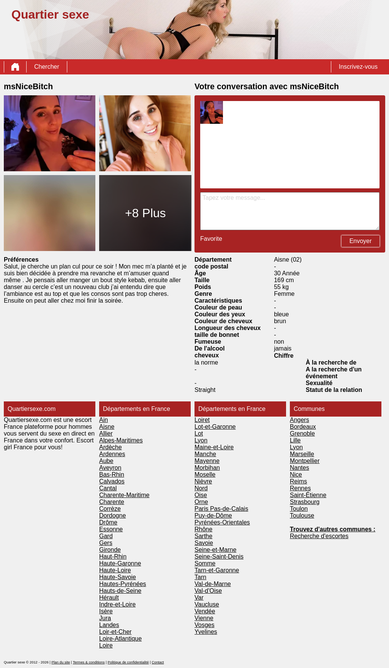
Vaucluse (206, 604)
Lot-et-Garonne (215, 426)
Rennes (300, 488)
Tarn (200, 577)
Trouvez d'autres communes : (332, 529)
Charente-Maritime (124, 495)
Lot (198, 433)
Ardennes (112, 454)
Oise (200, 495)
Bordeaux (303, 426)
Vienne (203, 618)
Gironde (110, 549)
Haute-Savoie (117, 577)
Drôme (108, 522)
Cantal (108, 488)
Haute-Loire (115, 570)
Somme (204, 563)
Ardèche (110, 447)
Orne (201, 502)
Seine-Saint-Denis (219, 556)
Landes (109, 625)
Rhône (203, 529)
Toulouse (302, 515)
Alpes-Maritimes (121, 440)
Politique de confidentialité (128, 662)
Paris (202, 508)
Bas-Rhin (111, 474)
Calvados (112, 481)
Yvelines (205, 632)
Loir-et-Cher (115, 632)
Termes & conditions (89, 662)
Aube (106, 461)
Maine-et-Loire (214, 447)
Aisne (106, 426)
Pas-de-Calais (229, 508)
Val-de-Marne (212, 584)
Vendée (204, 611)
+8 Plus (145, 213)
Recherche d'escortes (319, 536)
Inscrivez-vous (358, 66)
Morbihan (207, 467)
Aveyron (110, 467)
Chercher (46, 66)
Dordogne (112, 515)
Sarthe (203, 536)
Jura (105, 618)
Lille (295, 440)
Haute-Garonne (120, 563)
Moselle (204, 474)
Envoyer (360, 241)
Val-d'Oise (208, 590)
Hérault (109, 597)
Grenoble (302, 433)
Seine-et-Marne (215, 549)
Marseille (302, 454)
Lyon (200, 440)
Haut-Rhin (113, 556)
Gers (105, 543)
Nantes (299, 467)
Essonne (111, 529)
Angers (299, 420)
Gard (106, 536)
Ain (103, 420)
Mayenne (207, 461)
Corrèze (110, 508)
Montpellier (304, 461)
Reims (298, 481)
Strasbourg (304, 502)
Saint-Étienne (308, 495)
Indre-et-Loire (117, 604)
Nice (296, 474)
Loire (106, 645)
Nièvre (203, 481)
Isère (106, 611)
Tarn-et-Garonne (216, 570)
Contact (158, 662)
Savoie (203, 543)
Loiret (202, 420)
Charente (111, 502)
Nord (201, 488)
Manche (205, 454)
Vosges (204, 625)
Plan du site (60, 662)
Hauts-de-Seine (120, 590)
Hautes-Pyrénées (122, 584)
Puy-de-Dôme (213, 515)
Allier (106, 433)
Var (199, 597)
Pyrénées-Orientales (222, 522)
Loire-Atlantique (120, 638)
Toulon (299, 508)
